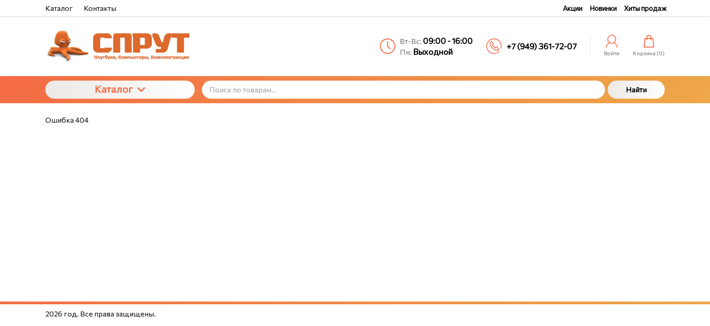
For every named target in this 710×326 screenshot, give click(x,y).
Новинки (603, 8)
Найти (636, 89)
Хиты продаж (645, 8)
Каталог (120, 89)
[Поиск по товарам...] (403, 90)
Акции (572, 8)
